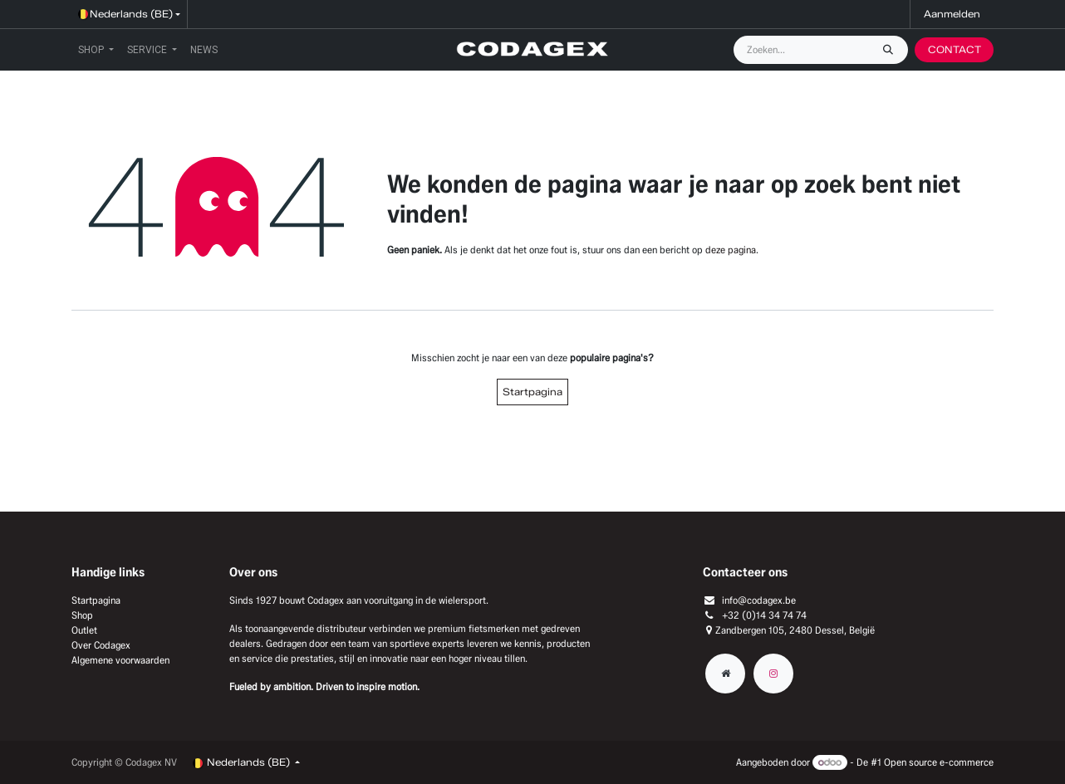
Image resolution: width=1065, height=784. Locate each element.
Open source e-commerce (939, 762)
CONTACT (954, 49)
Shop (82, 615)
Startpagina (532, 391)
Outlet (84, 630)
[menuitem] (95, 50)
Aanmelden (952, 13)
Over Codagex (100, 645)
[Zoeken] (892, 50)
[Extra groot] (725, 673)
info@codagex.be (759, 600)
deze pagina (730, 249)
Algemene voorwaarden (120, 660)
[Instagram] (773, 673)
